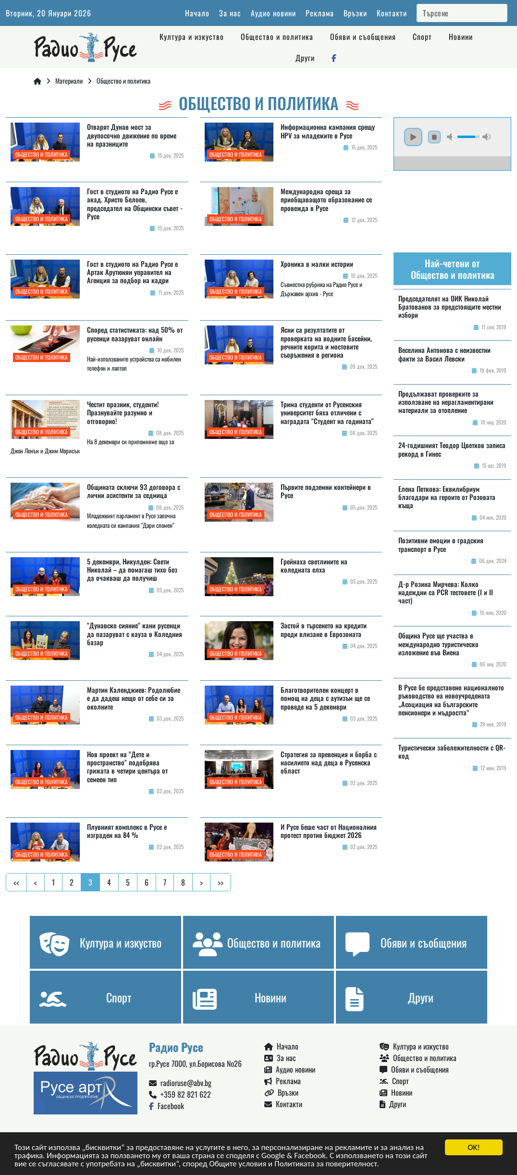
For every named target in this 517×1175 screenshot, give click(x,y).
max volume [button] (486, 136)
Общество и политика (277, 36)
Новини (461, 36)
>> (220, 882)
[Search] (462, 13)
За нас (230, 13)
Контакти (392, 13)
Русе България (452, 207)
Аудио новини (273, 13)
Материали (69, 80)
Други (305, 57)
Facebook (166, 1106)
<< (16, 882)
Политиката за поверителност (325, 1164)
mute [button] (451, 136)
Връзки (355, 13)
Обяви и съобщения (363, 36)
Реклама (320, 13)
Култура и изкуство (192, 36)
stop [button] (434, 137)
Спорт (422, 36)
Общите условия (237, 1164)
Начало (197, 13)
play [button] (413, 137)
